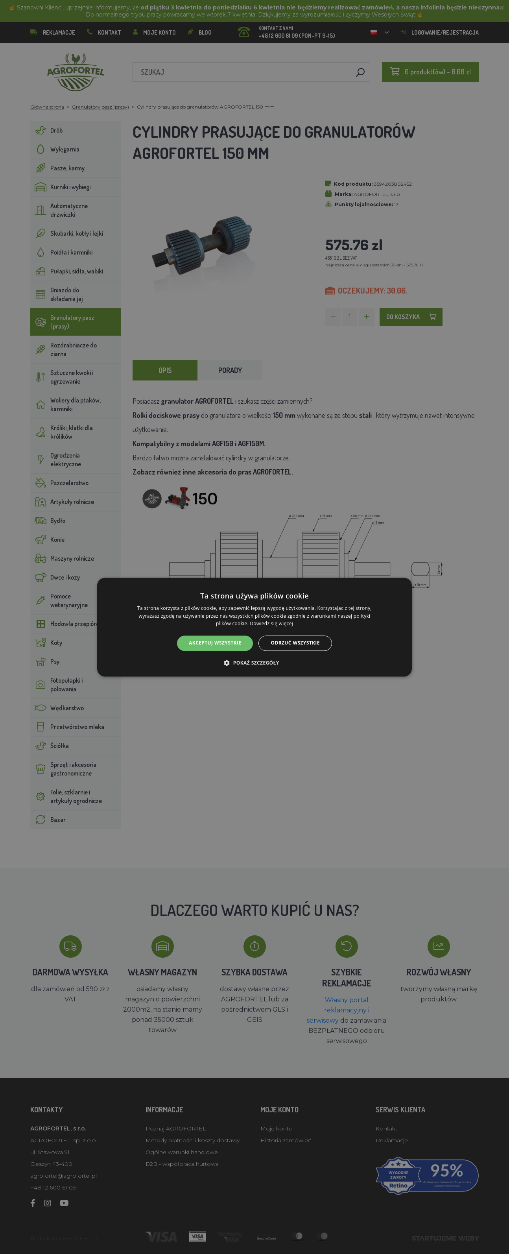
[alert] (254, 627)
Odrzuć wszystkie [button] (295, 643)
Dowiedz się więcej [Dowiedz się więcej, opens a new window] (271, 624)
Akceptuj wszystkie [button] (215, 643)
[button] (254, 663)
